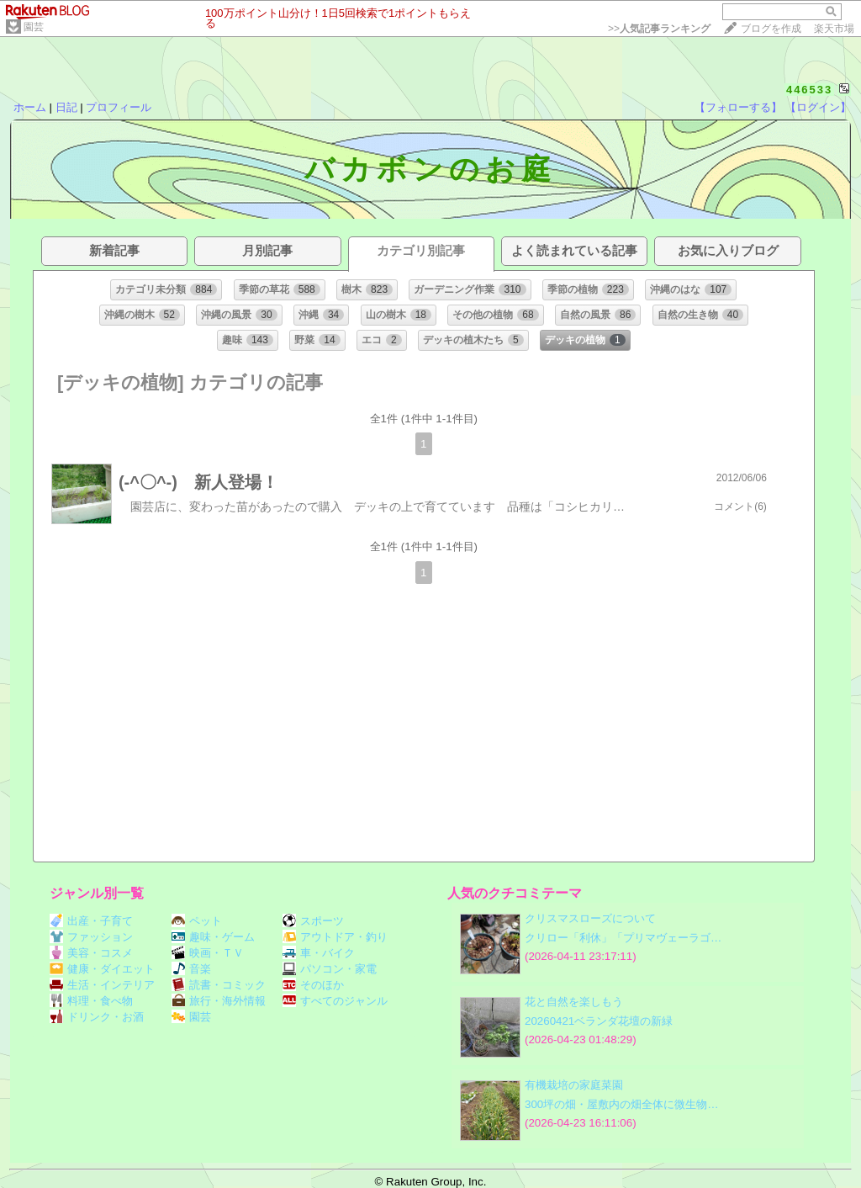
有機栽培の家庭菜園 (574, 1085)
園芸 (34, 27)
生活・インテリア (102, 985)
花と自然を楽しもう (574, 1001)
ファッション (91, 937)
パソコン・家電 (330, 969)
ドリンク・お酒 (97, 1016)
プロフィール (118, 107)
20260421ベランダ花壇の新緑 (599, 1021)
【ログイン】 (818, 107)
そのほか (313, 985)
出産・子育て (91, 921)
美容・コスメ (91, 953)
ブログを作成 (771, 28)
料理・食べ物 (91, 1000)
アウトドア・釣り (335, 937)
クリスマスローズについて (590, 918)
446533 (809, 89)
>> (659, 28)
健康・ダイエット (102, 969)
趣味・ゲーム (213, 937)
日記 (66, 107)
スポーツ (313, 921)
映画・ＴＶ (208, 953)
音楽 (191, 969)
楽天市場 (834, 28)
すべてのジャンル (335, 1000)
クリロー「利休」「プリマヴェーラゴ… (623, 937)
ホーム (29, 107)
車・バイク (319, 953)
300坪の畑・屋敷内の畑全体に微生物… (622, 1104)
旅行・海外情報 (219, 1000)
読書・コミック (219, 985)
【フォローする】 (738, 107)
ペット (197, 921)
